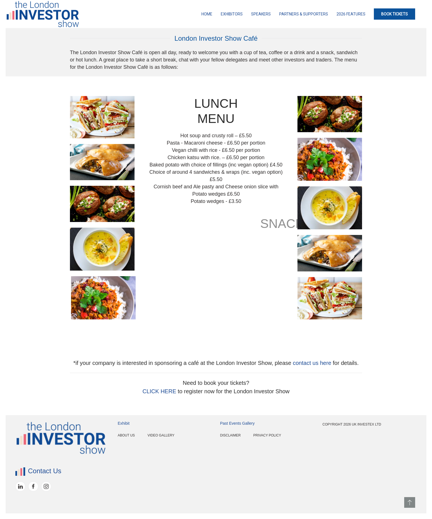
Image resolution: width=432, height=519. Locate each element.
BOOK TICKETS (394, 14)
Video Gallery (140, 435)
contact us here (312, 363)
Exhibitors (232, 14)
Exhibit (102, 423)
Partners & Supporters (303, 14)
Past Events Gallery (216, 423)
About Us (105, 435)
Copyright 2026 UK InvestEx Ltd (330, 424)
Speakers (261, 14)
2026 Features (350, 14)
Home (206, 14)
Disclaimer (209, 435)
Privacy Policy (246, 435)
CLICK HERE (159, 391)
